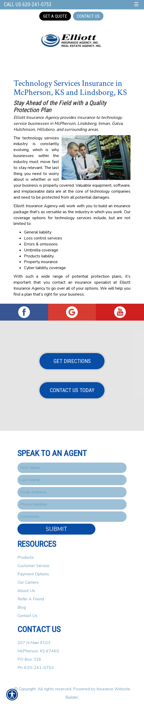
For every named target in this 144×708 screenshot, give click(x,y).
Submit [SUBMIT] (56, 529)
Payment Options (33, 574)
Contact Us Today (72, 390)
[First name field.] (72, 468)
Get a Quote (55, 16)
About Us (26, 591)
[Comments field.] (72, 516)
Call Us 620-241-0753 (27, 5)
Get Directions (72, 361)
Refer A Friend (30, 599)
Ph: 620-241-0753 (35, 668)
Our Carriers (28, 582)
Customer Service (33, 566)
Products (25, 557)
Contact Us (88, 16)
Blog (21, 607)
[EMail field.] (72, 492)
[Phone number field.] (72, 504)
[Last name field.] (72, 480)
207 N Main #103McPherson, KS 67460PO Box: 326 (38, 651)
